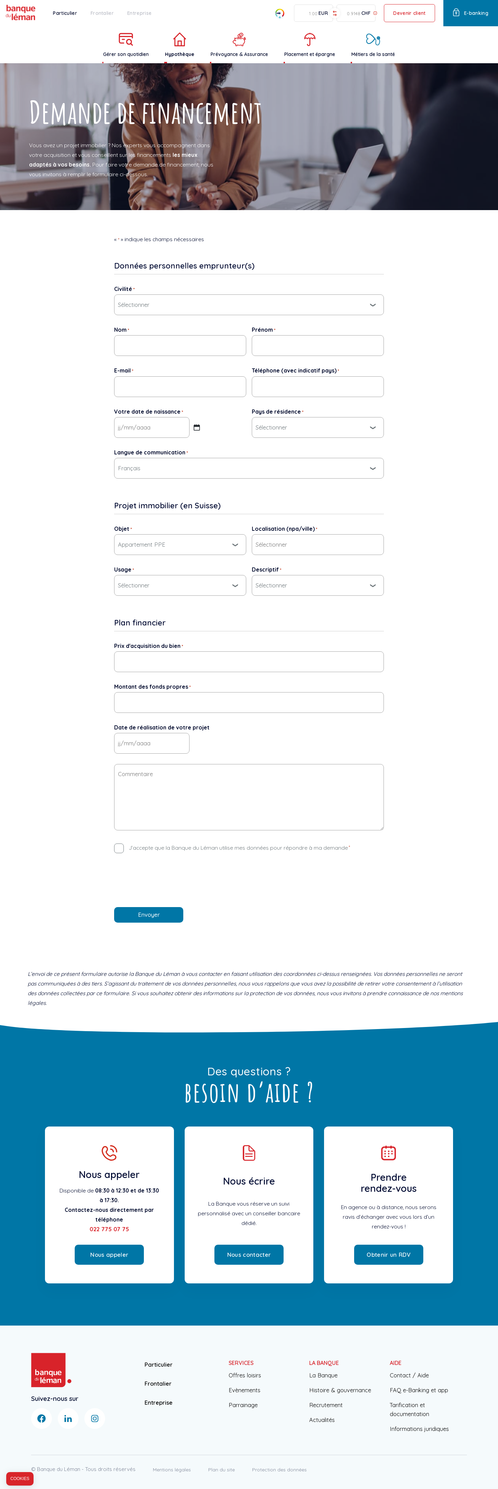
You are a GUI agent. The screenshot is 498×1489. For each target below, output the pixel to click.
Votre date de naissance (148, 411)
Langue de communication (151, 452)
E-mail (123, 370)
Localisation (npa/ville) (284, 528)
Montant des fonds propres (152, 686)
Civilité (124, 289)
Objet (123, 528)
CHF (365, 13)
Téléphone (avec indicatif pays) (295, 370)
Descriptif (267, 569)
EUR (323, 13)
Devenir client (409, 13)
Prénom (264, 329)
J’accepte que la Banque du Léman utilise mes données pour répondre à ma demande (239, 847)
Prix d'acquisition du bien (148, 646)
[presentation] (166, 877)
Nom (121, 329)
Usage (124, 569)
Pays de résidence (278, 411)
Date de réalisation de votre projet (162, 727)
